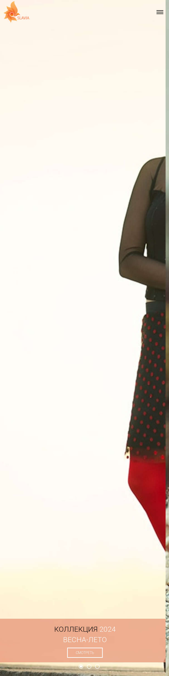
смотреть (88, 653)
